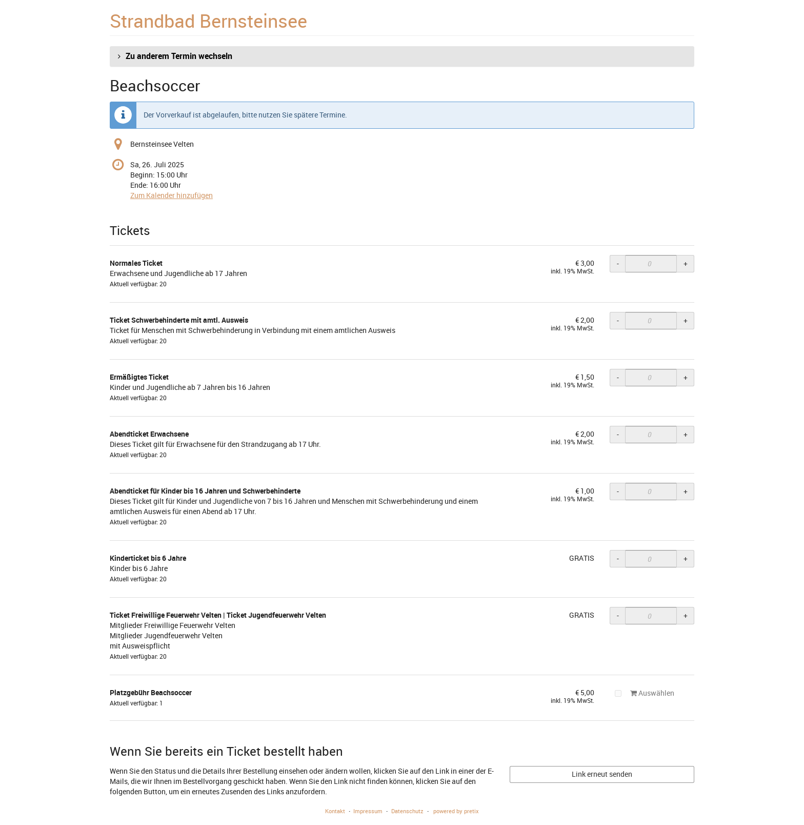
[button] (402, 56)
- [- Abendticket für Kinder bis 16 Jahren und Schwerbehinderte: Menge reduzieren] (618, 491)
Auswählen (644, 693)
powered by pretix (456, 811)
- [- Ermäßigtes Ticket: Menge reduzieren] (618, 377)
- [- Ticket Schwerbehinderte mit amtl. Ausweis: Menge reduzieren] (618, 320)
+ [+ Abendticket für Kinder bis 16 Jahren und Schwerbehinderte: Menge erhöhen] (686, 491)
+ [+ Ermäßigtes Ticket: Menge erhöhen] (686, 377)
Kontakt (335, 811)
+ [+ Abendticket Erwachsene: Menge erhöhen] (686, 434)
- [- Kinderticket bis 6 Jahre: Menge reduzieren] (618, 558)
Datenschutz (407, 811)
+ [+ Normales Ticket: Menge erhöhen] (686, 263)
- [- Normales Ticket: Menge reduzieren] (618, 263)
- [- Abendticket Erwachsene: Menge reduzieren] (618, 434)
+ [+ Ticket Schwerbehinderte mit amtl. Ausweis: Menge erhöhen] (686, 320)
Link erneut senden (602, 774)
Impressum (368, 811)
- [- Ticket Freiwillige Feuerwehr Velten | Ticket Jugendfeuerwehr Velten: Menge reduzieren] (618, 615)
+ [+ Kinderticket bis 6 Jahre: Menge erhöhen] (686, 558)
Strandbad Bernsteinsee (208, 20)
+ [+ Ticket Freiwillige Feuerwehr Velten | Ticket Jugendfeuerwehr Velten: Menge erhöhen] (686, 615)
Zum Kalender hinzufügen (171, 195)
